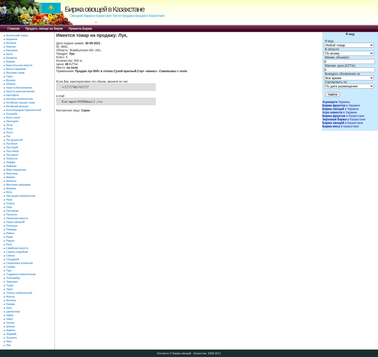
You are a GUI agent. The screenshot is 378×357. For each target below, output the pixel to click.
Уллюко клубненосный (19, 293)
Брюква (10, 61)
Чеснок (10, 322)
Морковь (11, 188)
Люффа (10, 162)
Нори (9, 199)
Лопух (9, 128)
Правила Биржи (80, 28)
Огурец (10, 203)
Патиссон (11, 214)
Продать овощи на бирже (44, 28)
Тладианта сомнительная (21, 274)
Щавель (10, 330)
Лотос (9, 132)
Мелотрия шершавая (18, 184)
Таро (9, 270)
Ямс (8, 345)
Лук (8, 136)
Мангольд (11, 173)
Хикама (10, 304)
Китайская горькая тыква (20, 102)
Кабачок (10, 84)
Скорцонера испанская (19, 263)
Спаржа (10, 266)
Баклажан (12, 50)
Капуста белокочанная (19, 87)
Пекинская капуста (17, 218)
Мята (9, 192)
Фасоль (10, 296)
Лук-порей (12, 147)
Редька (10, 240)
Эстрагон (11, 337)
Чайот (9, 319)
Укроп (9, 289)
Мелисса (11, 181)
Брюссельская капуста (19, 65)
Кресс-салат (13, 117)
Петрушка (12, 225)
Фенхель (11, 300)
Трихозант (12, 281)
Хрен (9, 307)
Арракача (11, 39)
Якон (9, 341)
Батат (9, 54)
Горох (9, 76)
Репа (9, 244)
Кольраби (11, 113)
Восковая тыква (15, 72)
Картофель (12, 95)
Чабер (9, 315)
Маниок (10, 177)
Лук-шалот (12, 154)
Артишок (11, 43)
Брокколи (11, 57)
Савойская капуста (17, 248)
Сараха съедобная (17, 252)
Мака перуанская (16, 169)
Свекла (10, 255)
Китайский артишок (17, 106)
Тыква (9, 285)
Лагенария (12, 121)
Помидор (11, 229)
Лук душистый (14, 140)
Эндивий (11, 334)
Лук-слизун (12, 151)
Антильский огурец (17, 35)
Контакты (163, 353)
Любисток (11, 158)
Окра (9, 207)
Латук (9, 125)
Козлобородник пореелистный (23, 110)
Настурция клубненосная (20, 196)
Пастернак (12, 210)
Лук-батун (11, 143)
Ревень (10, 233)
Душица (10, 80)
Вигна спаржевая (16, 69)
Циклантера (13, 311)
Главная (13, 28)
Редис (9, 237)
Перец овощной (15, 222)
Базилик (11, 46)
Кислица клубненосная (19, 99)
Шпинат (10, 326)
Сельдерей (12, 259)
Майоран (11, 166)
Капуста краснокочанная (20, 91)
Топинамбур (13, 278)
